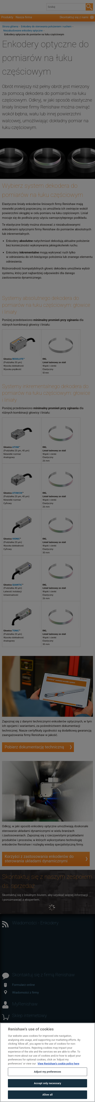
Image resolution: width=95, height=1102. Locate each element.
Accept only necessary (47, 1092)
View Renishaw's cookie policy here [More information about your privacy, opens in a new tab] (58, 1072)
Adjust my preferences (47, 1080)
